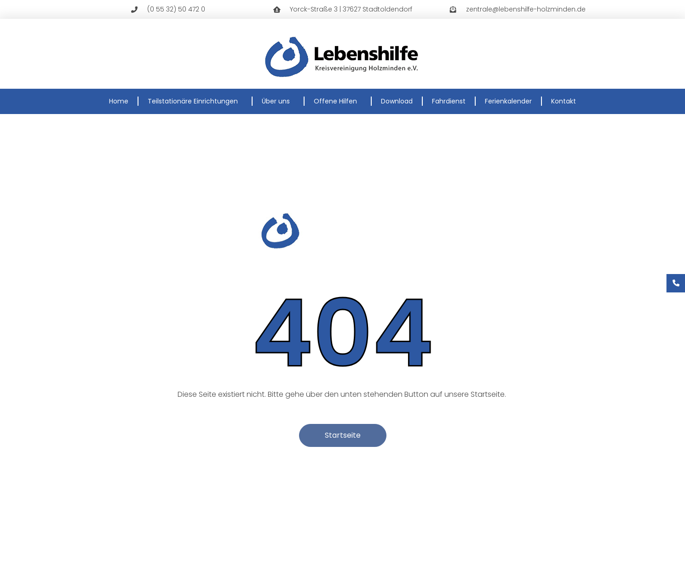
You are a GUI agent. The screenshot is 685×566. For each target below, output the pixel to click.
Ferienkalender (508, 101)
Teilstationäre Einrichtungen (195, 101)
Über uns (278, 101)
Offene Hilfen (338, 101)
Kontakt (563, 101)
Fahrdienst (449, 101)
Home (118, 101)
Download (397, 101)
